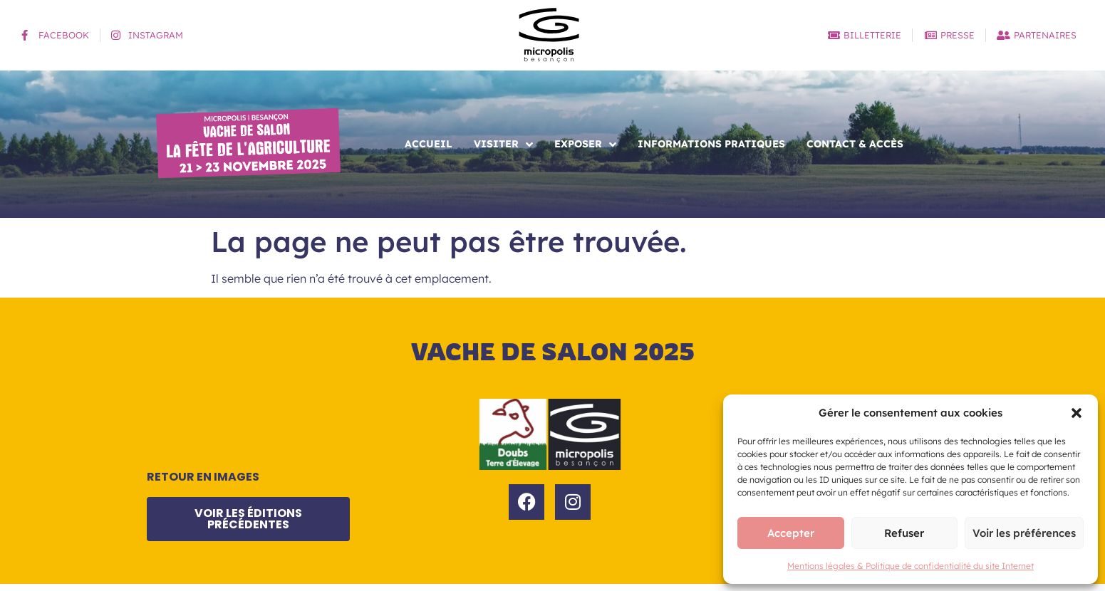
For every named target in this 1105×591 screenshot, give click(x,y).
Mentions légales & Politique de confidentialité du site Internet (910, 565)
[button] (1076, 413)
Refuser (904, 533)
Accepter (790, 533)
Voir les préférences (1024, 533)
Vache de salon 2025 (553, 352)
